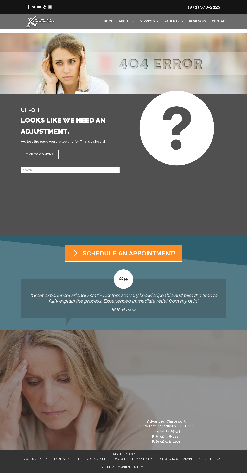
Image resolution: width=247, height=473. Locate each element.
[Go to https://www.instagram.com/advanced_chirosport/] (50, 7)
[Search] (70, 170)
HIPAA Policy (120, 458)
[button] (40, 154)
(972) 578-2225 (204, 7)
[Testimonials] (123, 293)
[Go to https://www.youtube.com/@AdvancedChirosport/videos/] (39, 7)
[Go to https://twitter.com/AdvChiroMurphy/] (33, 7)
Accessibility (33, 458)
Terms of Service (167, 458)
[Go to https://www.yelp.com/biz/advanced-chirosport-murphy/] (44, 7)
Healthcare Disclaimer (92, 458)
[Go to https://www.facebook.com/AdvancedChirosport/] (28, 7)
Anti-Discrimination (59, 458)
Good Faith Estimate (209, 458)
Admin (187, 458)
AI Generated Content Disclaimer (123, 466)
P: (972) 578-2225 (166, 436)
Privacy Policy (142, 458)
